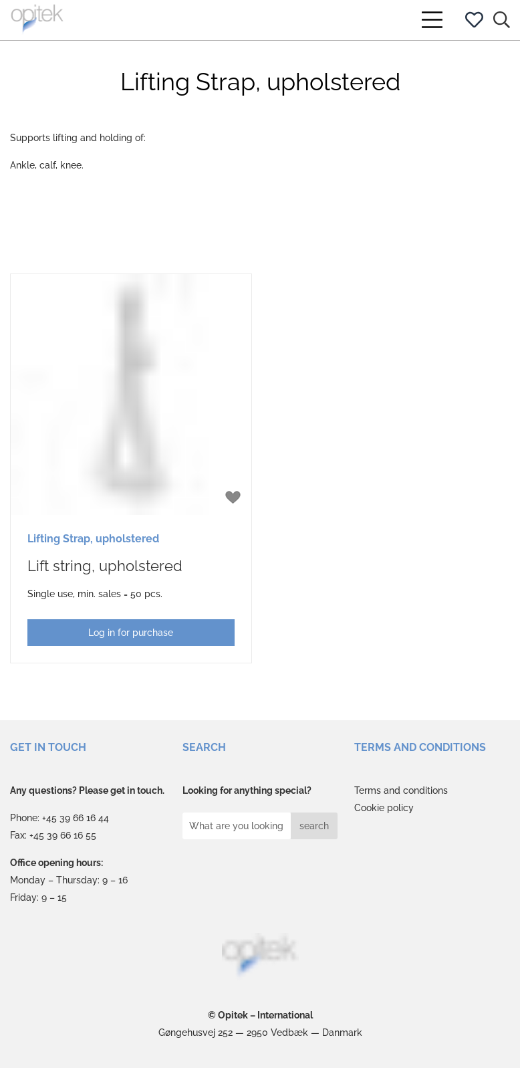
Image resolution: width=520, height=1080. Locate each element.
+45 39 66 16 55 (62, 835)
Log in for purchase (130, 632)
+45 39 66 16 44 (75, 818)
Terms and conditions (401, 790)
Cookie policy (384, 807)
